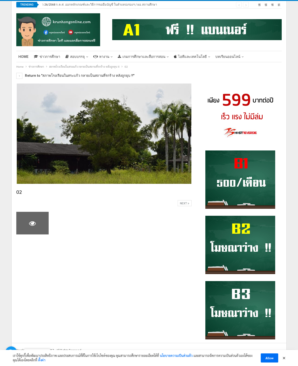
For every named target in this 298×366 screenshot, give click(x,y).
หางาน (101, 57)
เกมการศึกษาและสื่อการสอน (141, 57)
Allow (269, 358)
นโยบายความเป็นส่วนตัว (176, 355)
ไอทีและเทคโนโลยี (190, 57)
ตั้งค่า (41, 360)
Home (23, 57)
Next (184, 203)
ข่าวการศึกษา (47, 57)
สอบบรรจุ (75, 57)
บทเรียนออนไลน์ (227, 57)
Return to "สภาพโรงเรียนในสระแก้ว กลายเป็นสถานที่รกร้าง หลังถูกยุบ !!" (75, 75)
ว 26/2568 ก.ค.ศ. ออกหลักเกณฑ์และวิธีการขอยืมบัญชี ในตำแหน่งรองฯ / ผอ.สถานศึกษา (99, 4)
